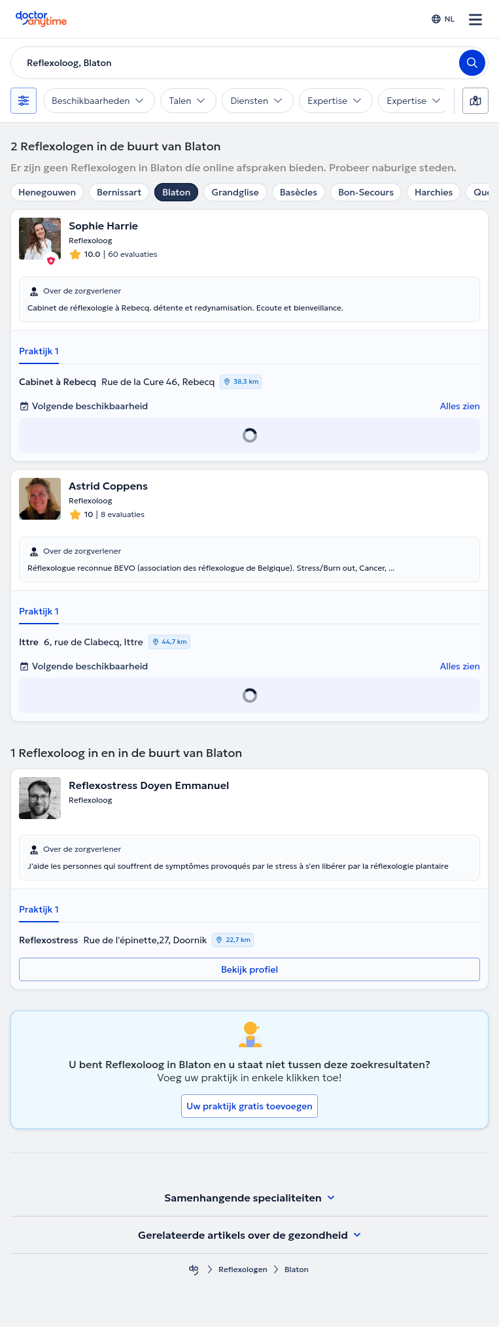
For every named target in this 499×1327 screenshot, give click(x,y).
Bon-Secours (366, 192)
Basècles (298, 192)
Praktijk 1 (39, 351)
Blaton (176, 192)
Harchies (434, 192)
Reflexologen (242, 1269)
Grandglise (234, 192)
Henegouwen (47, 192)
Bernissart (119, 192)
